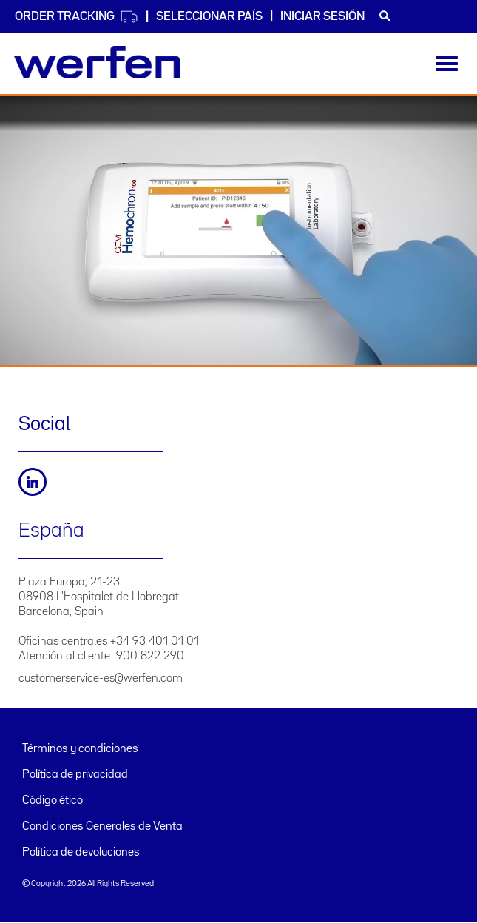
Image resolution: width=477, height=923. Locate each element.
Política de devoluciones (81, 853)
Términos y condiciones (80, 749)
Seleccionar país (209, 16)
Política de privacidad (75, 775)
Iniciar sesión (322, 16)
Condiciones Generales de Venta (102, 827)
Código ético (52, 801)
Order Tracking (76, 16)
